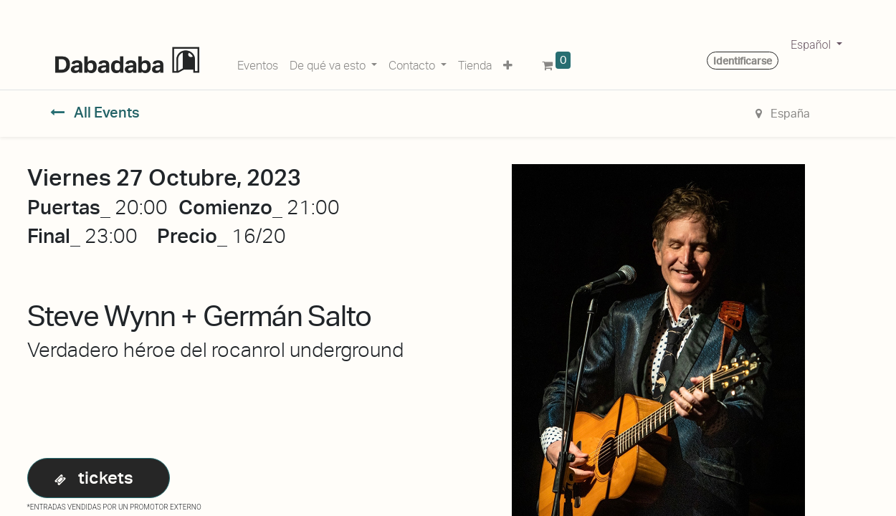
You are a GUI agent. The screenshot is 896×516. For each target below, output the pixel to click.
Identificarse (742, 61)
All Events (95, 112)
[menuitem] (258, 63)
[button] (507, 63)
